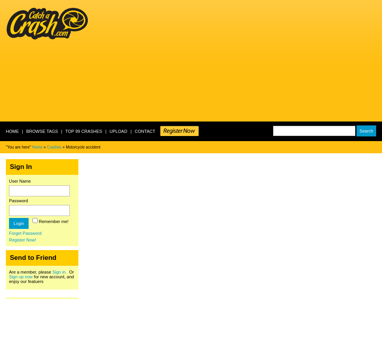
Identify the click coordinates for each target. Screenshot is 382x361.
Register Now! (22, 240)
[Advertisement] (188, 61)
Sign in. (60, 272)
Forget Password (25, 233)
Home (12, 131)
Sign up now (21, 276)
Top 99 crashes (83, 131)
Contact (145, 131)
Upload (118, 131)
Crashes (54, 147)
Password (18, 200)
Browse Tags (42, 131)
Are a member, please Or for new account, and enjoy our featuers (41, 277)
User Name (20, 181)
